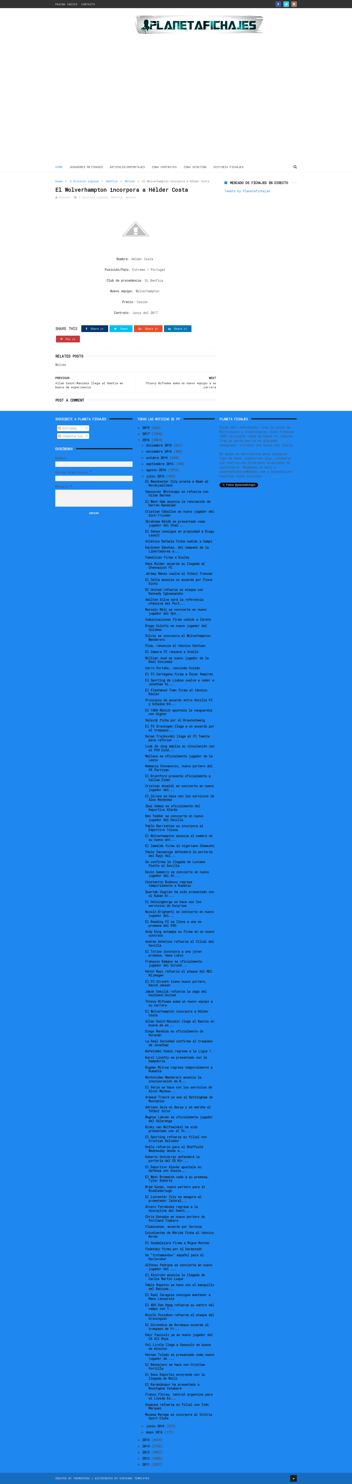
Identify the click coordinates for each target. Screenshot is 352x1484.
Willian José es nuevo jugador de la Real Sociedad (177, 660)
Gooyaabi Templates (134, 1478)
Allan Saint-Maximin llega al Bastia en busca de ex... (179, 1023)
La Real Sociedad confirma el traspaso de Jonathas (178, 1043)
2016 (146, 440)
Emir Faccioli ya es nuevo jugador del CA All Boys (179, 1337)
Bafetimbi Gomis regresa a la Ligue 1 (178, 1051)
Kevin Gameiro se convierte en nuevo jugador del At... (177, 874)
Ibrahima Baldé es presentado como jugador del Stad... (175, 523)
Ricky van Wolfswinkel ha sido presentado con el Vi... (171, 1129)
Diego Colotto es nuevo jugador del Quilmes (176, 628)
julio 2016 (156, 476)
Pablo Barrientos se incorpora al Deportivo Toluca (174, 828)
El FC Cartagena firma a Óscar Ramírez (179, 674)
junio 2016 (156, 1426)
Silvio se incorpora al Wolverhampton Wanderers (177, 638)
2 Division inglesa (84, 181)
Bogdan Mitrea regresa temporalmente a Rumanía (178, 1069)
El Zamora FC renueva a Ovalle (171, 652)
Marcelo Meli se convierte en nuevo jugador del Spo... (176, 611)
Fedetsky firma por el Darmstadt (173, 1249)
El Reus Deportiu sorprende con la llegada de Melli (175, 1376)
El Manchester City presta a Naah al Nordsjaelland (176, 483)
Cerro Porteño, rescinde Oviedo (172, 668)
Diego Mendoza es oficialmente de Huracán (174, 1033)
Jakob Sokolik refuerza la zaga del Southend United (176, 993)
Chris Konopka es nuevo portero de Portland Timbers (175, 1219)
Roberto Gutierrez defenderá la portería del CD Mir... (172, 1159)
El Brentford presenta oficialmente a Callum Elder (177, 778)
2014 (146, 1446)
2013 (146, 1452)
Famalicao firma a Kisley (167, 557)
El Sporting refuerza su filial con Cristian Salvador (176, 1139)
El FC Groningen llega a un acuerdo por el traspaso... (179, 728)
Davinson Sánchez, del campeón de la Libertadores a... (177, 549)
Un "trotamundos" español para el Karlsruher (174, 1257)
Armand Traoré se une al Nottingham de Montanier (179, 1099)
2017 (146, 434)
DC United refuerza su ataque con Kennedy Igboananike (174, 592)
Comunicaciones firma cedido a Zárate (178, 619)
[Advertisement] (87, 86)
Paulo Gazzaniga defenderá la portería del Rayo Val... (178, 854)
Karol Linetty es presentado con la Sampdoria (176, 1059)
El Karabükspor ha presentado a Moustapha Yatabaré (172, 1386)
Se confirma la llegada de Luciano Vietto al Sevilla (175, 864)
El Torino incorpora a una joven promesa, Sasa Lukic (173, 953)
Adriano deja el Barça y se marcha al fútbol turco (178, 1109)
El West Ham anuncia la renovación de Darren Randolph (177, 503)
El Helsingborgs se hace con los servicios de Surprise (173, 904)
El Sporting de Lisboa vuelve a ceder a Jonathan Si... (179, 682)
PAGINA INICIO (66, 4)
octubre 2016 (158, 458)
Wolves (130, 181)
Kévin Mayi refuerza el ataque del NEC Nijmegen (178, 973)
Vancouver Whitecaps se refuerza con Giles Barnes (176, 493)
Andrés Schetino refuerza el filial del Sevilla (179, 943)
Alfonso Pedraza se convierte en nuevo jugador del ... (178, 1267)
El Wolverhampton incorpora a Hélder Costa (177, 1013)
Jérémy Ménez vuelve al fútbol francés (178, 573)
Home (59, 167)
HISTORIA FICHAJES (229, 167)
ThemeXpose (81, 1478)
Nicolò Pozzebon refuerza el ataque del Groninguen (179, 1317)
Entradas (67, 428)
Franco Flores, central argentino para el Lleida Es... (178, 1396)
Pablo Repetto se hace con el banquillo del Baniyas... (179, 1287)
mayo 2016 (155, 1432)
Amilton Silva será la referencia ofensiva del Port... (174, 601)
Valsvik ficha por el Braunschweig (175, 720)
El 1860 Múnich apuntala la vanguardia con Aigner (178, 712)
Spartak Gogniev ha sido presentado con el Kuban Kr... (179, 894)
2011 (146, 1464)
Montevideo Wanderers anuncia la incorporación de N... (173, 1079)
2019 (146, 428)
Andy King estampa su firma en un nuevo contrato (179, 933)
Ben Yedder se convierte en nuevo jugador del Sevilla (174, 818)
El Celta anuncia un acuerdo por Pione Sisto (178, 582)
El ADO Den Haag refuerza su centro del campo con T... (179, 1307)
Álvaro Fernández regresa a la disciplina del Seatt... (171, 1209)
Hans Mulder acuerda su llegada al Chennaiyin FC (175, 566)
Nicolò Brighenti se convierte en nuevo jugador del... (179, 914)
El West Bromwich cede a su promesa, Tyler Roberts (177, 1179)
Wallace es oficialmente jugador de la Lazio (178, 758)
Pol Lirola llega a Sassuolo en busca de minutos (178, 1347)
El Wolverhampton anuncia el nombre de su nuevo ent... (178, 838)
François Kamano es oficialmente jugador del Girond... (173, 963)
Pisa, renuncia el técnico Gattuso (175, 646)
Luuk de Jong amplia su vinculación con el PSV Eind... (179, 748)
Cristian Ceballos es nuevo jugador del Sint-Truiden (179, 513)
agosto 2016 (157, 470)
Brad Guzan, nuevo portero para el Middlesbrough (175, 1189)
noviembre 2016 (159, 451)
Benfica (111, 181)
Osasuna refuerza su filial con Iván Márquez (177, 1406)
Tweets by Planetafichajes (247, 191)
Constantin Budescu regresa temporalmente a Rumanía (168, 884)
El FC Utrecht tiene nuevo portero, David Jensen (176, 983)
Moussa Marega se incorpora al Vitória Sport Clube (178, 1416)
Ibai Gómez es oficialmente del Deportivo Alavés (172, 808)
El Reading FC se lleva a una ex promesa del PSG (173, 924)
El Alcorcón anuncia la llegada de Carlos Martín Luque (175, 1277)
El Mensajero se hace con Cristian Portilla (175, 1366)
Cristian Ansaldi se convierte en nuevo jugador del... (179, 788)
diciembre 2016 (159, 445)
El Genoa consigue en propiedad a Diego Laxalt (179, 533)
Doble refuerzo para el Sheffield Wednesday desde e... (174, 1149)
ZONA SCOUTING (195, 167)
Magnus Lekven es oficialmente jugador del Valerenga (179, 1119)
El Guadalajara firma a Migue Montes (177, 1243)
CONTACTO (88, 4)
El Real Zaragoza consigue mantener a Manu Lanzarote (177, 1297)
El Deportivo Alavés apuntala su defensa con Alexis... (173, 1169)
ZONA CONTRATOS (164, 167)
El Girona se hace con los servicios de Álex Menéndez (179, 798)
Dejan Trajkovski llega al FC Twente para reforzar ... (177, 738)
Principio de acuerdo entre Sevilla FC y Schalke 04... (178, 702)
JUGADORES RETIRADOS (86, 167)
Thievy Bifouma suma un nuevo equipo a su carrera (179, 1003)
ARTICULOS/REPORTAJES (127, 167)
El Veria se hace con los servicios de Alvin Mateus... (178, 1089)
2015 (146, 1440)
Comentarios (70, 436)
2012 (146, 1458)
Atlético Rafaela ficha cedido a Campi (178, 541)
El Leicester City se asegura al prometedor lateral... (173, 1199)
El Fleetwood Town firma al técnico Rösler (176, 692)
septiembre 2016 (160, 464)
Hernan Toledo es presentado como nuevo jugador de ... (179, 1357)
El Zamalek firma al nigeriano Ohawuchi (179, 846)
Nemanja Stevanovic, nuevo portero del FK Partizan (178, 768)
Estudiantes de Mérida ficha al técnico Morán (179, 1235)
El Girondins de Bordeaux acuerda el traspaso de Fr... (177, 1327)
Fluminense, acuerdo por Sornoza (173, 1226)
